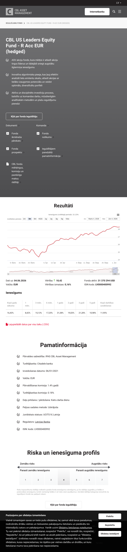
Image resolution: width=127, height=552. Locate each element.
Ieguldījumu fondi (14, 23)
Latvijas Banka (42, 421)
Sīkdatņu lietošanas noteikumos (75, 527)
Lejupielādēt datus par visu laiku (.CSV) (29, 324)
